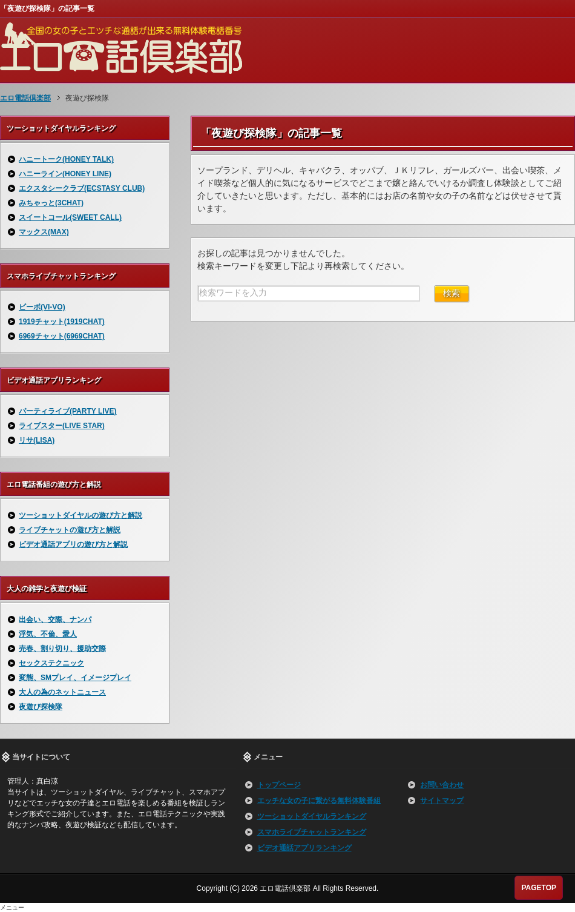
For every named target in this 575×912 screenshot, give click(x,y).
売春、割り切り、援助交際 (62, 648)
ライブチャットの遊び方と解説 (69, 530)
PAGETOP (538, 888)
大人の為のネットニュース (62, 692)
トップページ (279, 785)
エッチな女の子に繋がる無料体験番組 (319, 800)
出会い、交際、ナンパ (55, 619)
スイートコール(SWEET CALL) (70, 217)
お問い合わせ (442, 785)
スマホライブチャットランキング (311, 832)
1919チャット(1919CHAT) (62, 321)
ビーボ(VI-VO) (42, 307)
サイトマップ (442, 800)
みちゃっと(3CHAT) (51, 203)
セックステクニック (51, 663)
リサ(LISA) (36, 440)
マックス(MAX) (44, 232)
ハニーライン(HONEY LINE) (65, 174)
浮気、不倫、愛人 (48, 634)
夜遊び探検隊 (40, 706)
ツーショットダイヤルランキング (311, 816)
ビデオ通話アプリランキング (304, 848)
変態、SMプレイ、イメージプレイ (75, 677)
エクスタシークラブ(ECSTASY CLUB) (82, 188)
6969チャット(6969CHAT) (62, 336)
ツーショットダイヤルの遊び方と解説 (80, 515)
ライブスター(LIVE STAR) (62, 425)
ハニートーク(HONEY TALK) (66, 159)
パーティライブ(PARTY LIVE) (68, 411)
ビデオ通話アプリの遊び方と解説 (73, 544)
